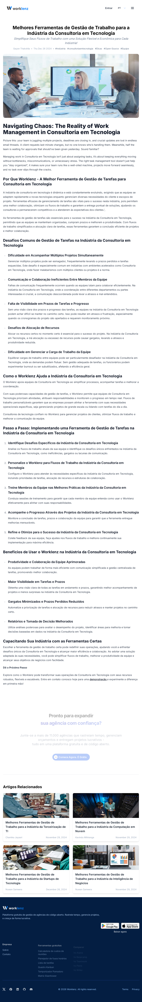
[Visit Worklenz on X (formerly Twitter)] (4, 989)
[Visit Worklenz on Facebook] (10, 989)
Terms (125, 989)
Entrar (108, 8)
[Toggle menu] (132, 8)
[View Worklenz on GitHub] (24, 989)
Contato (6, 957)
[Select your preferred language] (122, 8)
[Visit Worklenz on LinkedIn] (17, 989)
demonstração (98, 679)
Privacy (136, 989)
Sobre (5, 953)
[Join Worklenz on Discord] (31, 989)
